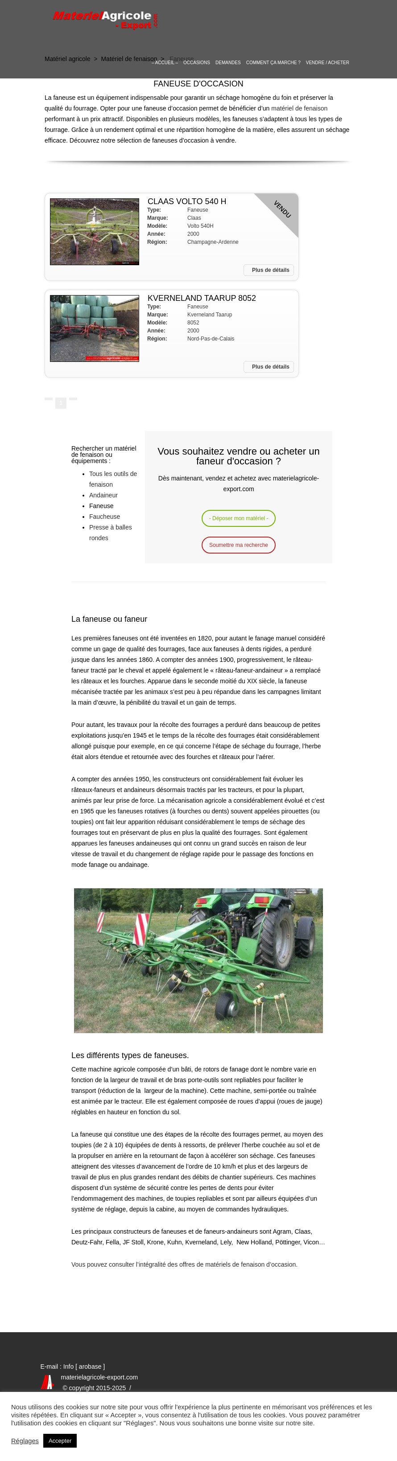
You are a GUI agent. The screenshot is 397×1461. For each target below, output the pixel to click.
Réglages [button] (25, 1441)
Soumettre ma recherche (238, 545)
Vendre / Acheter (327, 62)
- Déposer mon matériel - (239, 518)
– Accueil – (165, 62)
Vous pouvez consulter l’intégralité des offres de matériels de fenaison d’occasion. (184, 1264)
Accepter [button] (60, 1440)
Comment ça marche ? (273, 62)
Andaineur (103, 495)
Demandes (228, 62)
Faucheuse (104, 516)
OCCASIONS (196, 62)
